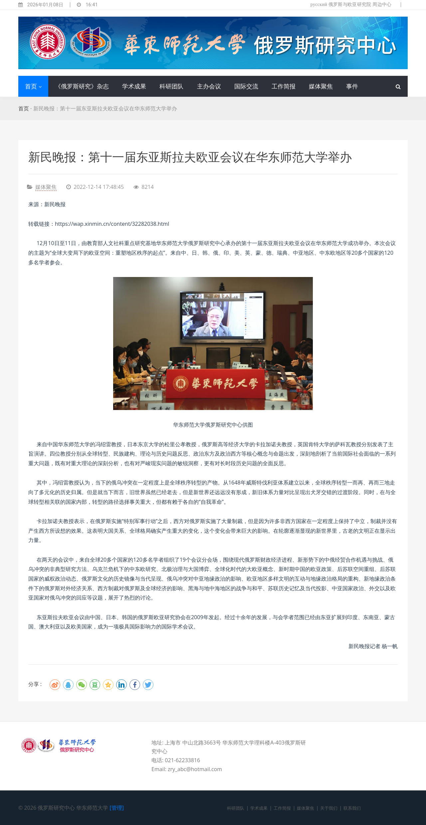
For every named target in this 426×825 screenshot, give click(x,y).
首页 (31, 86)
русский (319, 4)
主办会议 (209, 86)
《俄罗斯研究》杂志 (82, 86)
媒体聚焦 (321, 86)
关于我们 (328, 808)
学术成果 (134, 86)
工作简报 (284, 86)
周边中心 (381, 4)
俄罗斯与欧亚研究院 (349, 4)
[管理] (117, 807)
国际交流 (246, 86)
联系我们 (352, 808)
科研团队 (171, 86)
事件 (352, 86)
